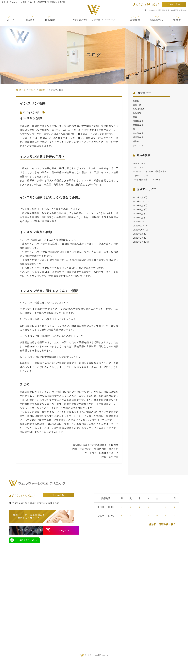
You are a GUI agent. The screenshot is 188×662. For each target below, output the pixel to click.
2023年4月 (139, 213)
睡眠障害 (138, 113)
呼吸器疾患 (139, 137)
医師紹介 (30, 18)
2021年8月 (139, 238)
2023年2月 (139, 221)
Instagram (59, 530)
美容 (135, 117)
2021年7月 (139, 242)
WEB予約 (175, 4)
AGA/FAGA (139, 109)
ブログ (177, 18)
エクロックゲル (141, 179)
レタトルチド (140, 163)
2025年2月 (139, 201)
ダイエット (139, 145)
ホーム (11, 18)
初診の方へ (156, 18)
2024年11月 (139, 205)
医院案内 (50, 18)
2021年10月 (139, 234)
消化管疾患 (139, 133)
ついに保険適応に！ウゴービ (148, 183)
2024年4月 (139, 209)
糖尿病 (136, 101)
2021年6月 (139, 246)
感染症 (136, 141)
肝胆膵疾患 (139, 125)
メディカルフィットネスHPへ (24, 530)
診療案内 (135, 18)
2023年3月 (139, 217)
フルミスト (139, 167)
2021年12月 (139, 225)
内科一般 (138, 105)
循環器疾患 (139, 121)
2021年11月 (139, 229)
